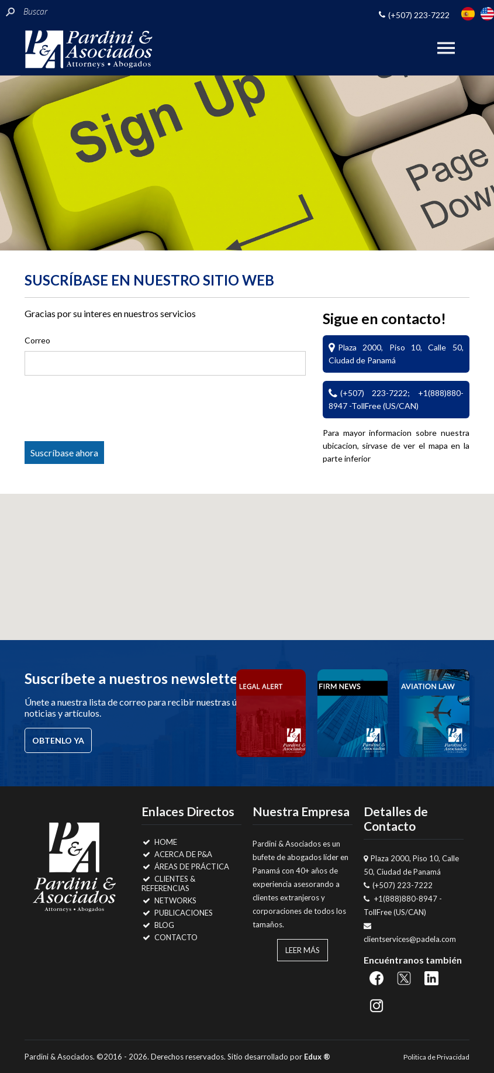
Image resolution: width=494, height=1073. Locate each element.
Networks (168, 900)
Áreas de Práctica (185, 866)
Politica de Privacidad (436, 1057)
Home (159, 842)
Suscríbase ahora (64, 452)
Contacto (169, 937)
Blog (157, 925)
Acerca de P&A (176, 854)
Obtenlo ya (58, 740)
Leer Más (302, 950)
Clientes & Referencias (168, 883)
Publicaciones (177, 912)
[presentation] (119, 411)
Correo (37, 340)
